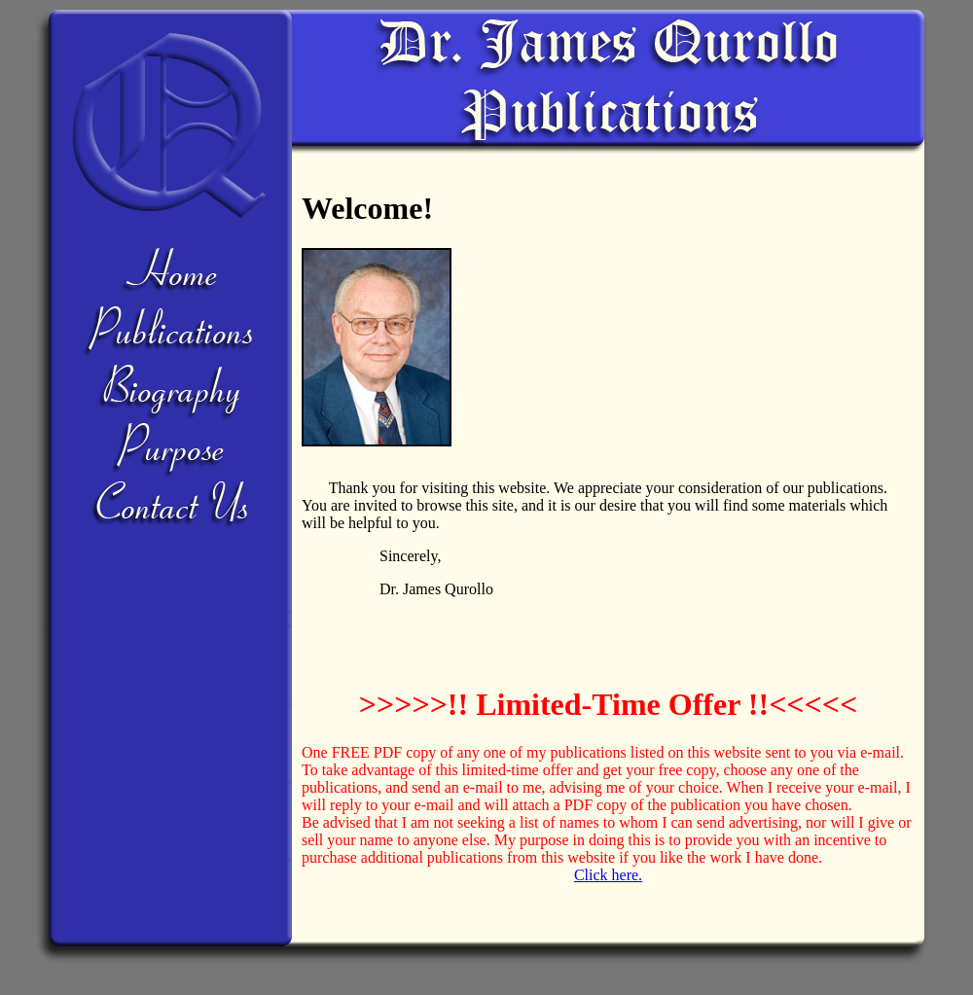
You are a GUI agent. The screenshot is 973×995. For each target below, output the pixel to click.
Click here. (608, 875)
